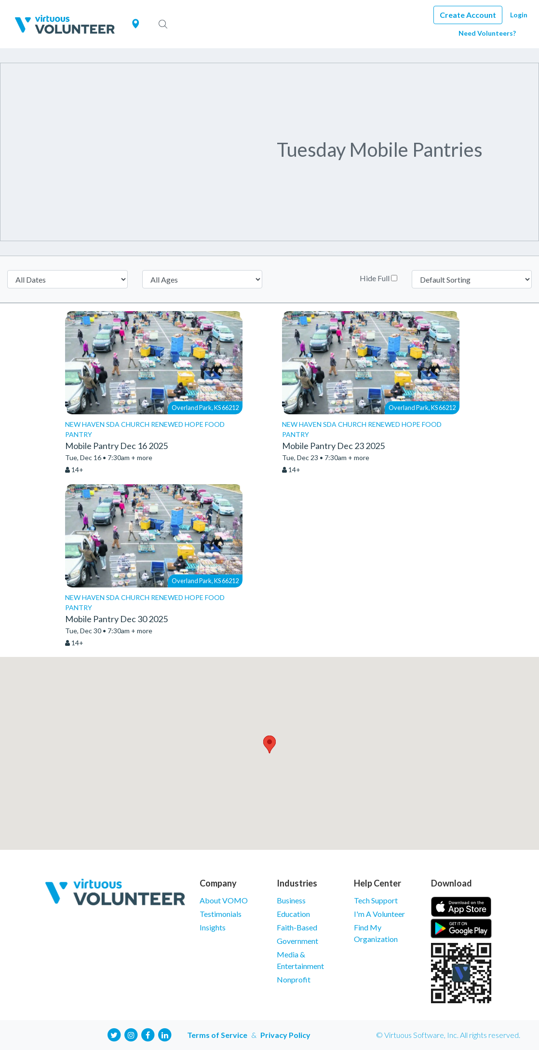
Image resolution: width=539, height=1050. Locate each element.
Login (518, 15)
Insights (213, 927)
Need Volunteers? (487, 33)
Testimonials (221, 913)
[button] (269, 744)
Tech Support (376, 900)
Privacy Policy (285, 1034)
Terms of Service (217, 1034)
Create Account (468, 14)
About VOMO (224, 900)
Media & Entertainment (300, 960)
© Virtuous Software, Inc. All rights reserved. (448, 1034)
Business (291, 900)
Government (297, 940)
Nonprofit (293, 979)
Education (293, 913)
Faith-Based (297, 927)
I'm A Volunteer (379, 913)
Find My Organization (376, 933)
